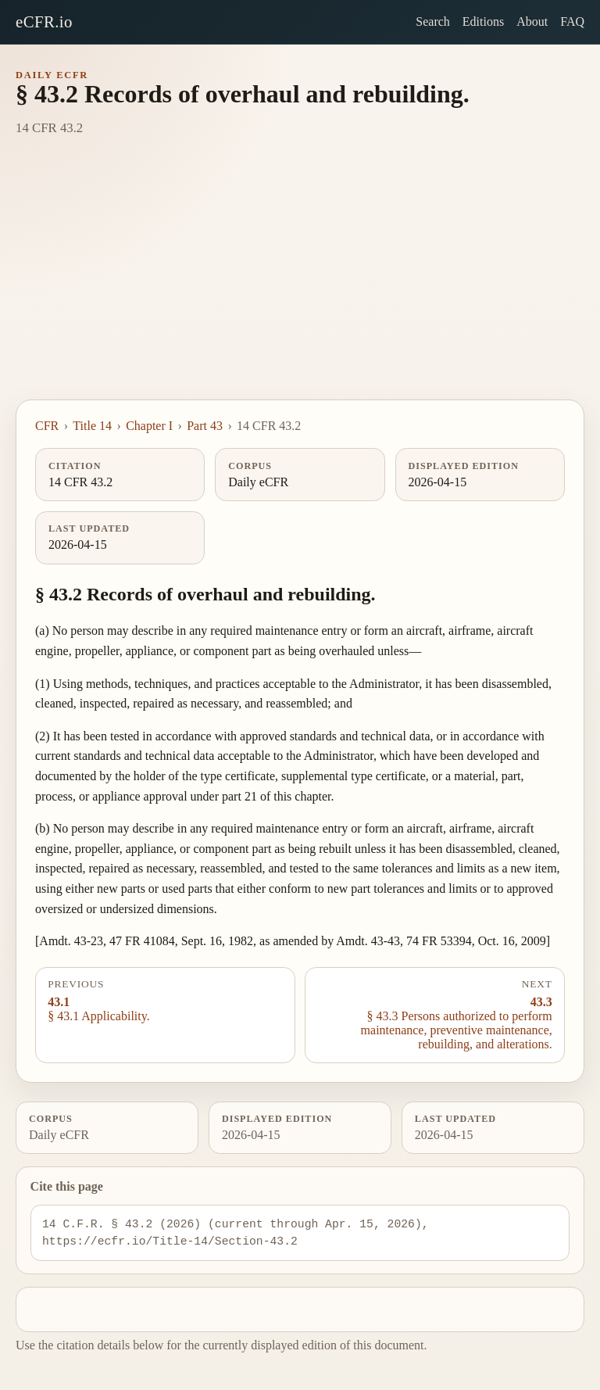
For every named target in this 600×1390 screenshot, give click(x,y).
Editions (483, 21)
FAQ (572, 21)
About (532, 21)
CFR (47, 425)
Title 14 (92, 425)
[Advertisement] (300, 282)
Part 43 (205, 425)
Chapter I (149, 425)
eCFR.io (44, 21)
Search (433, 21)
